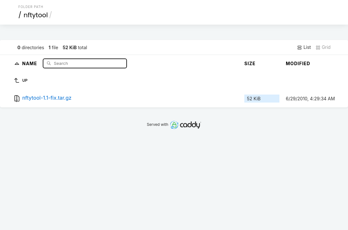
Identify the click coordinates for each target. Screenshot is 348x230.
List (304, 47)
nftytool (36, 15)
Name (30, 63)
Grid (323, 47)
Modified (298, 63)
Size (249, 63)
